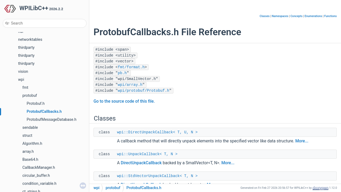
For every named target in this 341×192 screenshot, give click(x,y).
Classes (265, 16)
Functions (330, 16)
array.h (28, 151)
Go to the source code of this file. (124, 101)
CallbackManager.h (38, 167)
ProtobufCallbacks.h (44, 111)
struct (27, 135)
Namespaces (280, 16)
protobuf (29, 95)
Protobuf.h (36, 103)
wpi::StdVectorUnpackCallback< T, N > (157, 176)
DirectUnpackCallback (141, 163)
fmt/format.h (131, 67)
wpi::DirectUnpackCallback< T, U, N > (157, 132)
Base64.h (30, 159)
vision (23, 71)
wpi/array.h (130, 85)
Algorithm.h (32, 143)
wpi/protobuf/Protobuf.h (143, 91)
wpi (21, 79)
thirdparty (26, 47)
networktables (30, 39)
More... (301, 141)
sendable (30, 127)
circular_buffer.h (36, 175)
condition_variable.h (39, 183)
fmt (25, 87)
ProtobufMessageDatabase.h (51, 119)
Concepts (296, 16)
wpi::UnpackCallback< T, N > (147, 154)
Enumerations (313, 16)
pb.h (122, 73)
